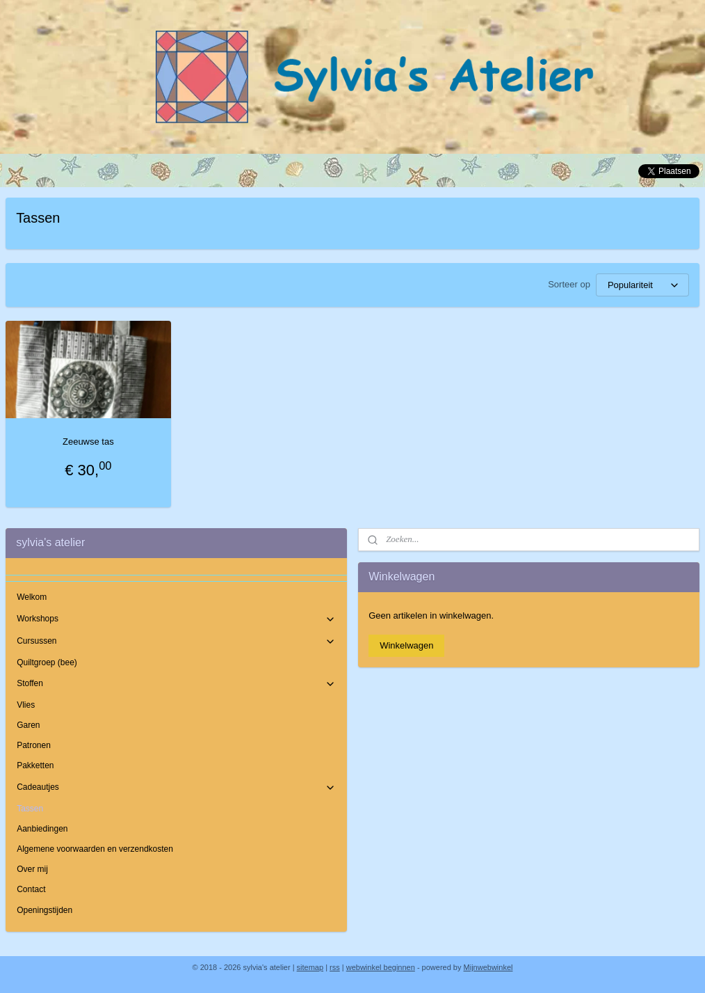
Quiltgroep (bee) (47, 662)
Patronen (34, 745)
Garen (28, 725)
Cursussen (176, 641)
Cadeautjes (176, 787)
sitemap (310, 967)
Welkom (32, 597)
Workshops (176, 619)
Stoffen (176, 684)
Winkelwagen (406, 645)
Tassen (30, 808)
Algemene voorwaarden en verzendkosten (95, 849)
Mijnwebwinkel (488, 967)
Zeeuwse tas (88, 441)
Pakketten (35, 765)
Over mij (32, 869)
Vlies (26, 705)
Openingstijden (44, 910)
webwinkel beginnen (380, 967)
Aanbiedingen (42, 829)
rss (335, 967)
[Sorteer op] (642, 285)
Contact (31, 889)
